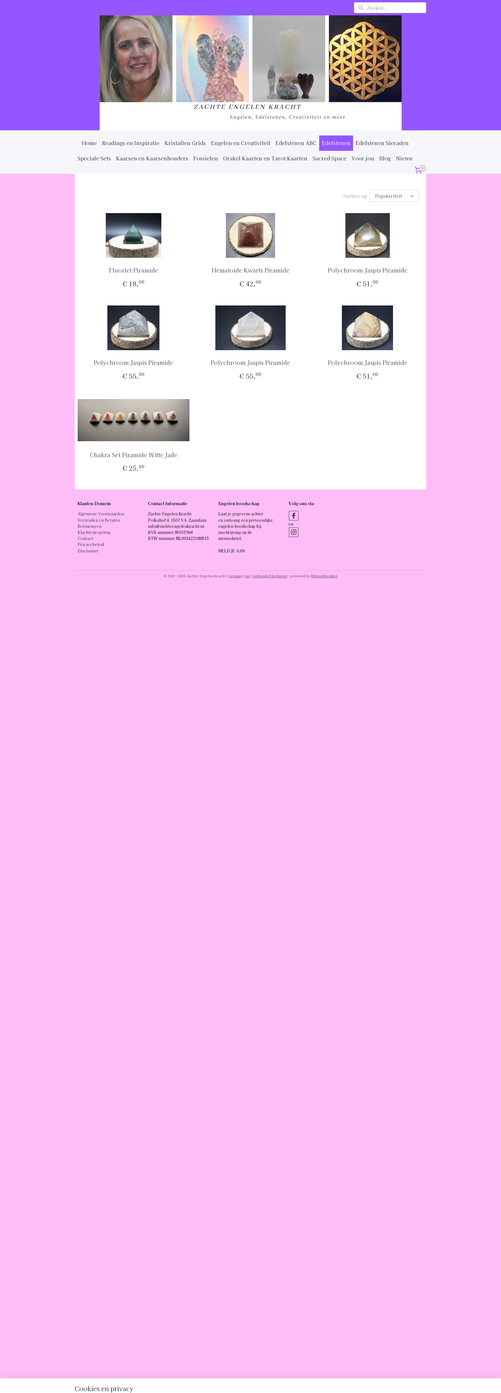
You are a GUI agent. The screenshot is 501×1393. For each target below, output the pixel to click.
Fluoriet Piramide (133, 270)
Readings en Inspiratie (130, 143)
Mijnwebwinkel (324, 575)
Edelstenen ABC (296, 143)
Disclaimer (88, 550)
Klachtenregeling (94, 532)
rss (247, 575)
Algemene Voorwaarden (101, 513)
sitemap (235, 575)
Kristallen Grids (185, 143)
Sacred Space (329, 158)
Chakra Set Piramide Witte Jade (133, 454)
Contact (85, 538)
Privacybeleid (91, 544)
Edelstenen (336, 143)
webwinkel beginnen (269, 575)
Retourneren (90, 526)
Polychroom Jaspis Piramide (367, 270)
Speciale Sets (94, 158)
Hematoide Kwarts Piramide (250, 270)
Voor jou (362, 158)
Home (89, 143)
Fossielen (205, 158)
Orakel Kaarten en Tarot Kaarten (265, 158)
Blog (385, 158)
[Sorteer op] (394, 196)
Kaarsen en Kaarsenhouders (152, 158)
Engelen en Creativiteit (240, 143)
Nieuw (404, 158)
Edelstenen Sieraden (382, 143)
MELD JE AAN (231, 550)
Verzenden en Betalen (99, 520)
